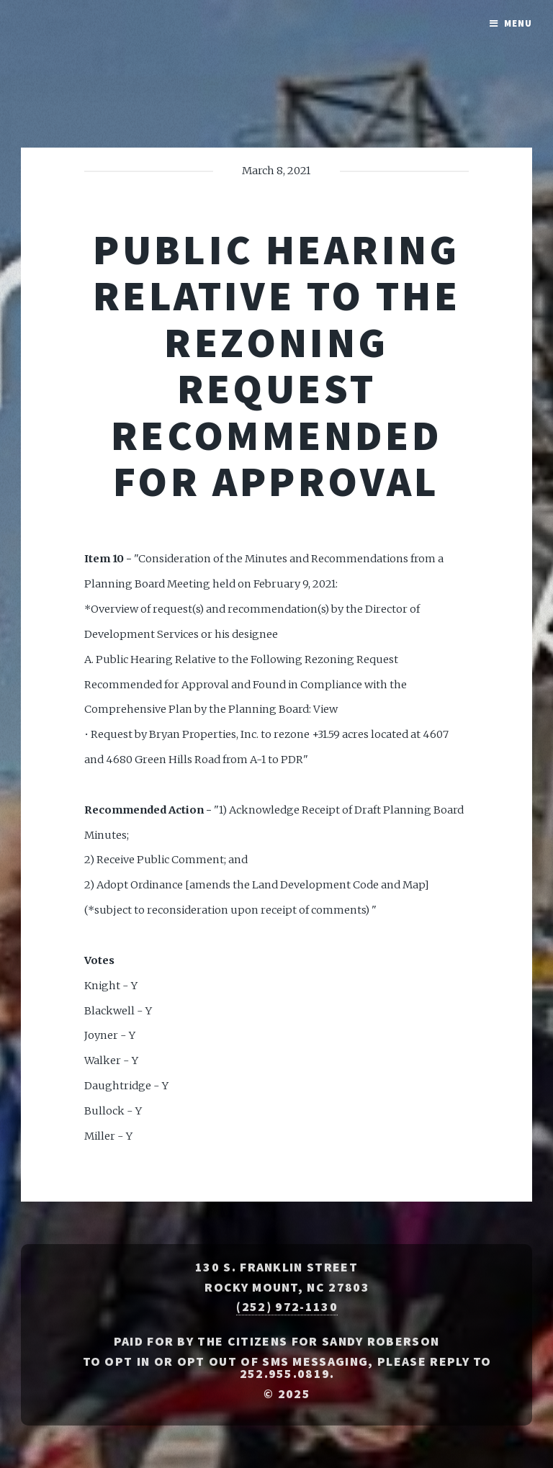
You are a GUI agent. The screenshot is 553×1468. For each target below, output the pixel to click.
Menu (518, 23)
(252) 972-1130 (286, 1307)
